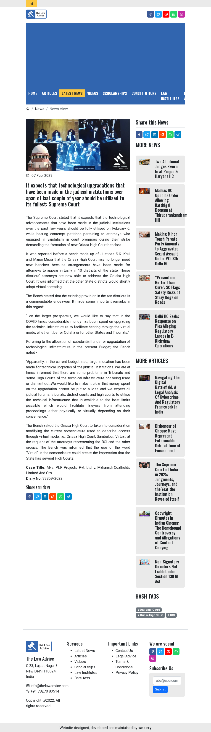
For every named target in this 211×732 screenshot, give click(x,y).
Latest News (72, 93)
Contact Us (124, 651)
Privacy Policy (127, 672)
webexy (144, 728)
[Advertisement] (105, 55)
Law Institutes (170, 96)
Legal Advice (202, 96)
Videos (92, 93)
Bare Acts (188, 96)
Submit (160, 689)
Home (32, 93)
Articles (49, 93)
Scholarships (115, 93)
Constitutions (144, 93)
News (39, 109)
